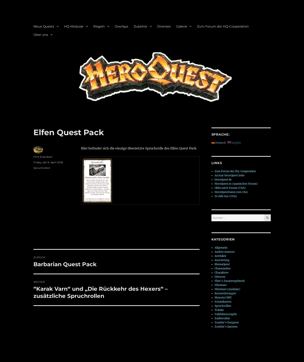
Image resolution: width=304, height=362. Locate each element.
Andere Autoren (225, 252)
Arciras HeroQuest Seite (229, 175)
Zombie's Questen (226, 326)
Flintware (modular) (227, 289)
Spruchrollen (41, 167)
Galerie (181, 26)
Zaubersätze (222, 318)
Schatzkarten (223, 301)
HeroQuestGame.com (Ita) (231, 192)
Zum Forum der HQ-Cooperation (223, 26)
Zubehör (140, 26)
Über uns (40, 35)
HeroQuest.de (223, 179)
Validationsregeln (226, 314)
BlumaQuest (222, 264)
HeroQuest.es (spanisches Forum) (236, 183)
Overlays (121, 26)
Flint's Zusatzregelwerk (230, 281)
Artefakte (220, 256)
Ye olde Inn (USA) (226, 196)
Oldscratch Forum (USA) (230, 188)
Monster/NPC (223, 297)
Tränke (219, 310)
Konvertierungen (225, 293)
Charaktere (221, 272)
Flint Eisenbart (42, 156)
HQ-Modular (73, 26)
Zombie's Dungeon (227, 322)
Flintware (221, 285)
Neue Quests (43, 26)
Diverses (164, 26)
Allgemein (221, 247)
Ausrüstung (222, 260)
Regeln (99, 26)
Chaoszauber (223, 268)
